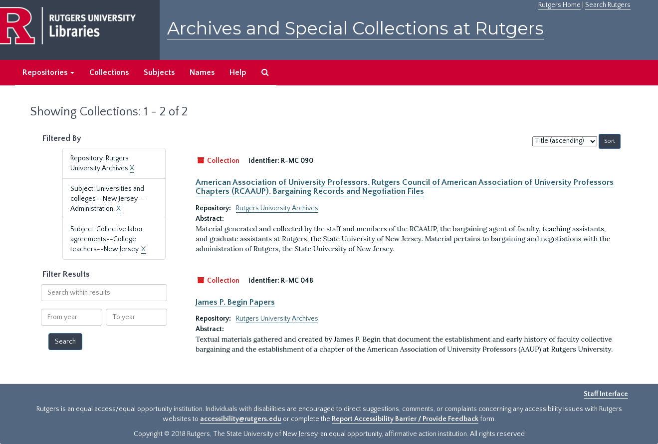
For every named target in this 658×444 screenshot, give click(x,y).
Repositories (48, 72)
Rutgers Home (559, 5)
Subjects (159, 72)
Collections (109, 72)
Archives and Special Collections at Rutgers (355, 28)
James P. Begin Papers (235, 302)
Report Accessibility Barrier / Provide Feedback (405, 419)
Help (237, 72)
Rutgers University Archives (277, 208)
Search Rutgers (608, 5)
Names (202, 72)
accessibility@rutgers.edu (240, 419)
